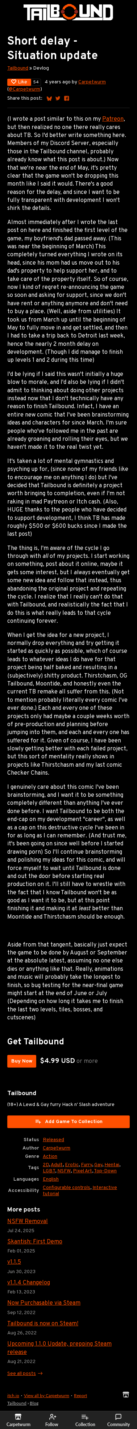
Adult (57, 1165)
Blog (34, 1403)
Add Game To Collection (69, 1121)
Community (118, 1420)
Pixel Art (82, 1171)
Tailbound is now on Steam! (42, 1323)
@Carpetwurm (24, 89)
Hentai (111, 1165)
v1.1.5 (14, 1262)
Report (80, 1395)
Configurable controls (66, 1188)
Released (53, 1140)
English (51, 1179)
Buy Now (21, 1061)
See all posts (21, 1374)
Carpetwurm (92, 82)
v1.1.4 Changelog (28, 1283)
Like (19, 82)
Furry (86, 1165)
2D (46, 1165)
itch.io (13, 1395)
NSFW (64, 1171)
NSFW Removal (27, 1221)
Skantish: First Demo (34, 1242)
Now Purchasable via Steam (43, 1303)
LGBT (49, 1171)
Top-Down (105, 1171)
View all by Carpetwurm (46, 1395)
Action (50, 1156)
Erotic (72, 1165)
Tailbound (17, 68)
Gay (98, 1165)
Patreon (113, 119)
